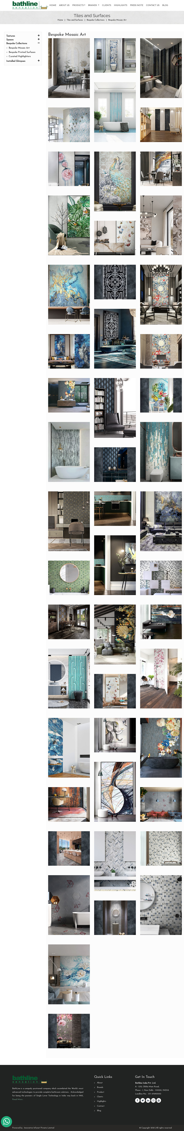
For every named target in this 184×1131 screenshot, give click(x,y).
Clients (106, 5)
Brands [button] (92, 5)
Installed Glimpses (23, 60)
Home (52, 5)
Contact (101, 1106)
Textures (23, 35)
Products (78, 5)
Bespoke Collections (23, 43)
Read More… (18, 1099)
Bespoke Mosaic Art (19, 48)
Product (100, 1092)
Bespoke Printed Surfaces (22, 52)
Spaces (23, 39)
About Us (64, 5)
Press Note (136, 5)
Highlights (120, 5)
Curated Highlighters (20, 56)
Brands (100, 1087)
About (100, 1083)
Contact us (152, 5)
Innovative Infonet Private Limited (39, 1128)
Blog (165, 5)
